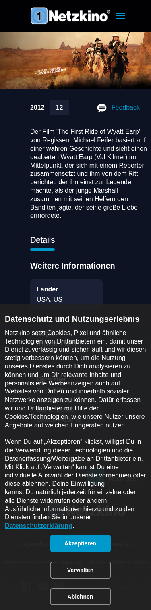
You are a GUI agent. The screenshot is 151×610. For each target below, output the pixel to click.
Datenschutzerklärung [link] (38, 525)
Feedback (126, 107)
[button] (120, 16)
